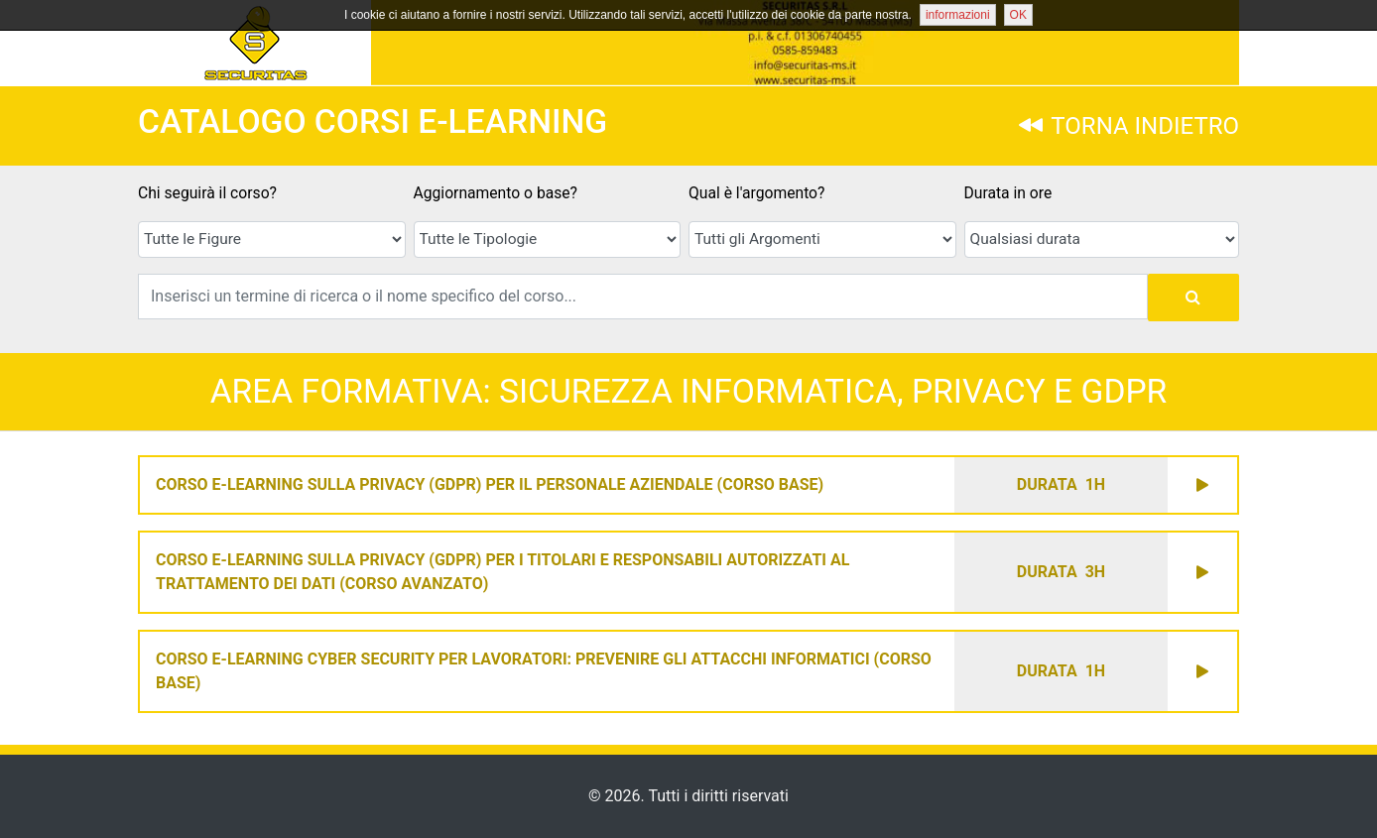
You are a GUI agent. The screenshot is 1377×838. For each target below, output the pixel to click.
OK (1018, 15)
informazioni (958, 15)
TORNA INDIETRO (1129, 126)
